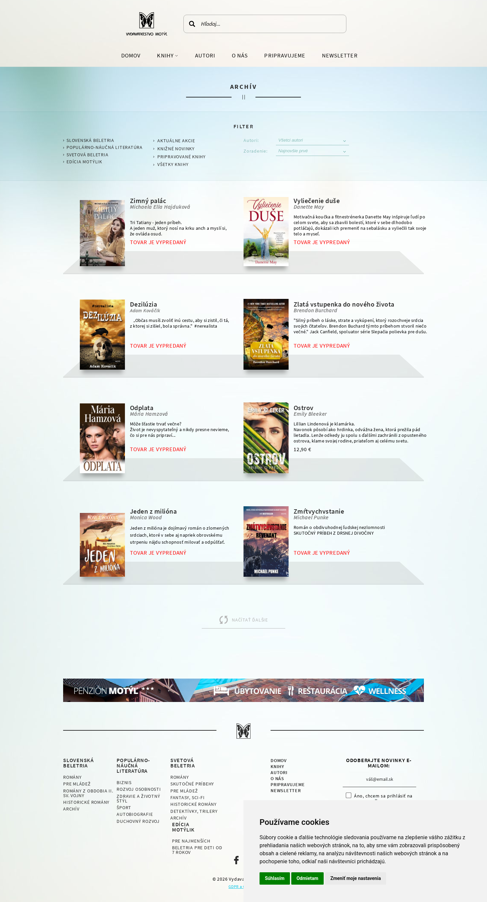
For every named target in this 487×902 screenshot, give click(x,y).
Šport (124, 807)
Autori (205, 55)
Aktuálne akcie (176, 141)
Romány (72, 777)
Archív (71, 809)
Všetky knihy (172, 164)
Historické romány (86, 802)
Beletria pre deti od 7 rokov (197, 850)
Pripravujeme (284, 55)
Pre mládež (77, 784)
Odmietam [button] (307, 878)
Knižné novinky (176, 149)
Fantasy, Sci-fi (187, 797)
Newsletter (340, 55)
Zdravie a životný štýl (138, 798)
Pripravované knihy (181, 157)
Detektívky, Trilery (194, 811)
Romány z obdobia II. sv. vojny (88, 793)
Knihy (166, 55)
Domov (131, 55)
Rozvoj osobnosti (139, 789)
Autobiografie (135, 814)
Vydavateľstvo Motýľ (146, 23)
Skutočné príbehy (192, 784)
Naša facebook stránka (236, 860)
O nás (240, 55)
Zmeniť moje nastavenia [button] (355, 878)
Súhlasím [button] (275, 878)
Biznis (124, 782)
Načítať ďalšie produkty (235, 622)
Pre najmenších (191, 841)
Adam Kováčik (145, 311)
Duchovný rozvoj (138, 821)
